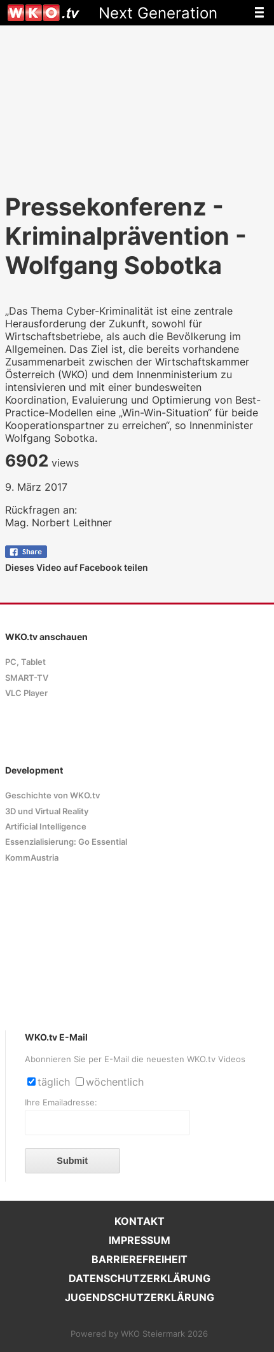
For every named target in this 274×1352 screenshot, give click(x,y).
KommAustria (31, 858)
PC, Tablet (25, 662)
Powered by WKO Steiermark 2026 (139, 1334)
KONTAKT (139, 1221)
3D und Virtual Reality (46, 811)
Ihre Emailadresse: (61, 1102)
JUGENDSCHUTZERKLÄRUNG (139, 1297)
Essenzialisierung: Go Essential (66, 842)
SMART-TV (26, 678)
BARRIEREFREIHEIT (140, 1259)
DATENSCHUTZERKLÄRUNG (139, 1278)
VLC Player (26, 693)
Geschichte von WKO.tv (52, 795)
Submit (72, 1161)
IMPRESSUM (139, 1240)
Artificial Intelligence (45, 826)
